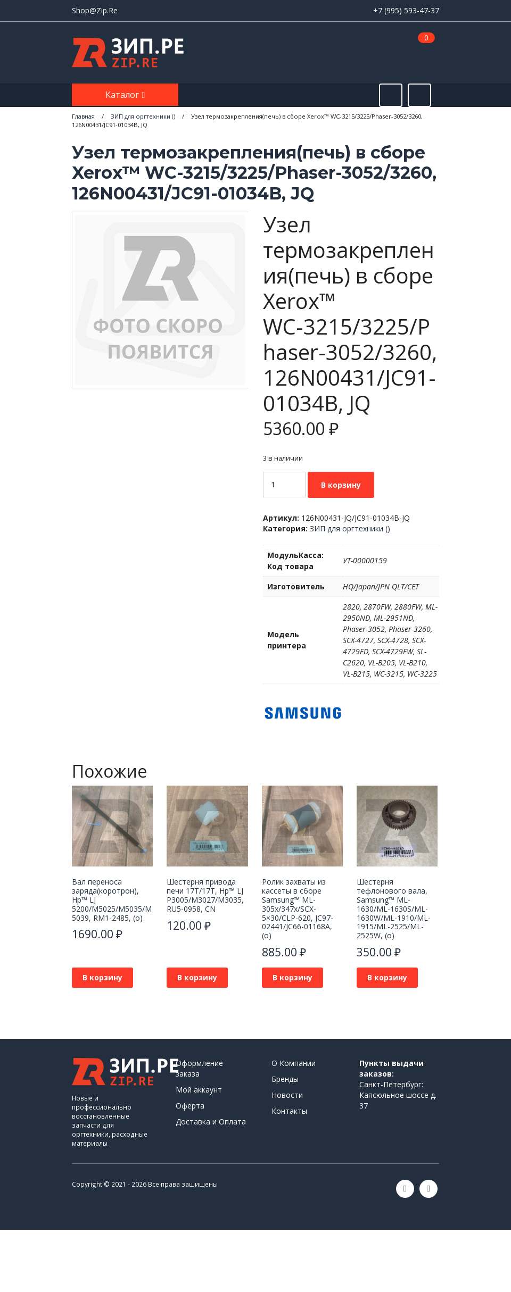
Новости (287, 1095)
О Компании (293, 1063)
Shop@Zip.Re (95, 10)
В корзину (341, 485)
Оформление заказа (199, 1068)
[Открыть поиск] (390, 95)
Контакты (289, 1111)
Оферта (190, 1106)
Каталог (123, 95)
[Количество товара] (284, 484)
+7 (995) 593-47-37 (406, 10)
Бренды (285, 1079)
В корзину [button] (102, 977)
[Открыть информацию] (419, 95)
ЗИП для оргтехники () (350, 528)
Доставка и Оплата (211, 1121)
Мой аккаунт (199, 1090)
